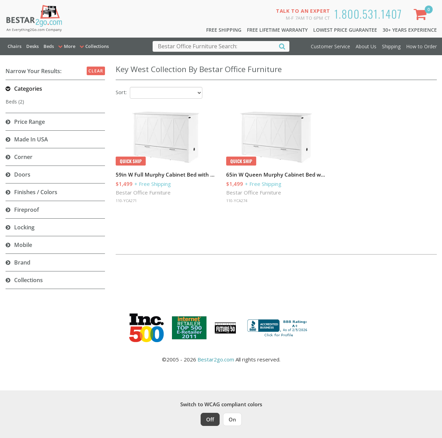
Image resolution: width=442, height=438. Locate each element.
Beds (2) (15, 101)
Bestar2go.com (216, 359)
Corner (23, 157)
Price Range (29, 122)
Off (210, 419)
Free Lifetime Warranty (277, 30)
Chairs (14, 46)
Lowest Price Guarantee (345, 30)
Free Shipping (223, 30)
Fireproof (26, 209)
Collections (28, 280)
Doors (22, 174)
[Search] (282, 46)
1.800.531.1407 (368, 14)
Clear (95, 71)
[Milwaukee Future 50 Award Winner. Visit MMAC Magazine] (225, 328)
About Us (366, 46)
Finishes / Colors (35, 192)
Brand (22, 262)
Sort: (121, 92)
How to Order (421, 46)
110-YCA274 (236, 200)
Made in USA (31, 139)
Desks (32, 46)
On (232, 419)
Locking (24, 227)
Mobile (23, 245)
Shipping (391, 46)
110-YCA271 (126, 200)
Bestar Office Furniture (143, 192)
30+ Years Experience (410, 30)
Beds (49, 46)
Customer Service (330, 46)
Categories (28, 88)
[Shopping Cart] (421, 16)
